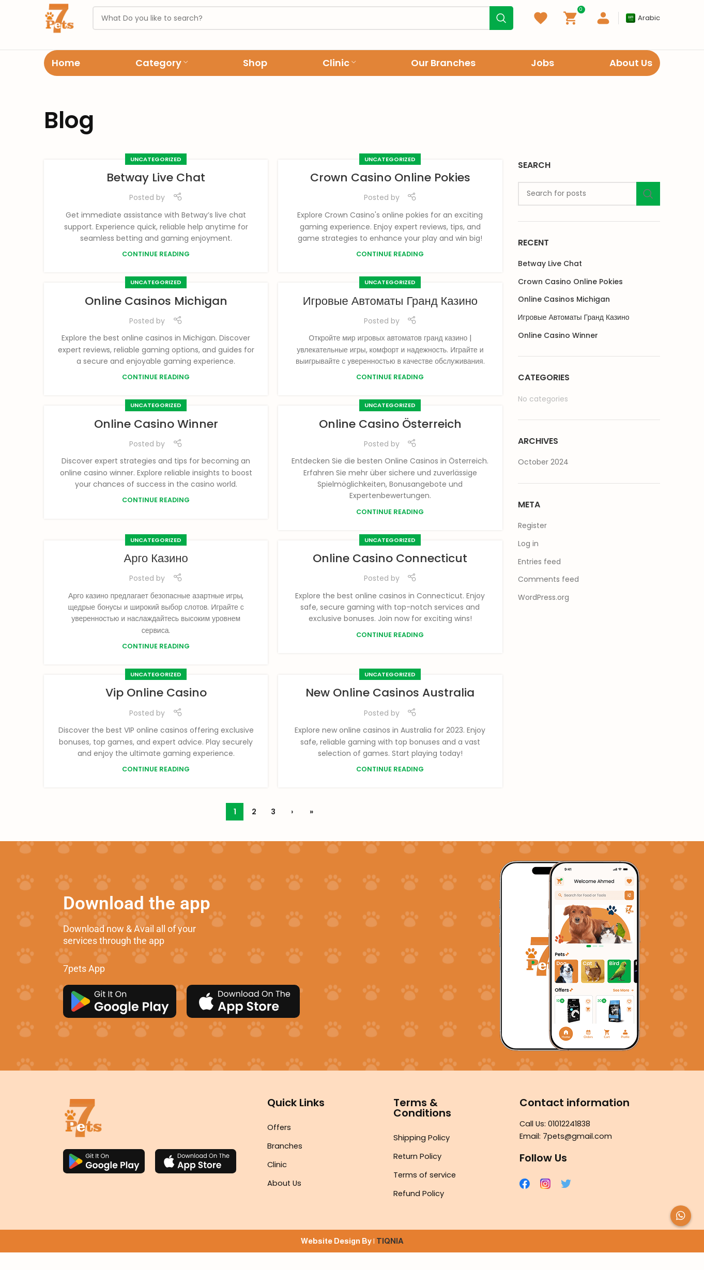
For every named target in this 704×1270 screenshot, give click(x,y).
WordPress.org (543, 614)
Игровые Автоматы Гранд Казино (390, 318)
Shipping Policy (423, 1155)
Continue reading (156, 271)
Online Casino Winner (156, 441)
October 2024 (543, 480)
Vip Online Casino (156, 710)
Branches (286, 1163)
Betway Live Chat (155, 195)
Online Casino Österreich (390, 441)
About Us (285, 1200)
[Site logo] (64, 26)
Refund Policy (420, 1211)
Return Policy (420, 1174)
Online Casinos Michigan (156, 318)
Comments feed (548, 597)
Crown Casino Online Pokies (390, 195)
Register (532, 543)
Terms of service (427, 1192)
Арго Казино (156, 575)
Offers (280, 1145)
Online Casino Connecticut (390, 575)
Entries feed (539, 579)
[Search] (589, 211)
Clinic (278, 1182)
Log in (528, 561)
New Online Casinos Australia (390, 710)
